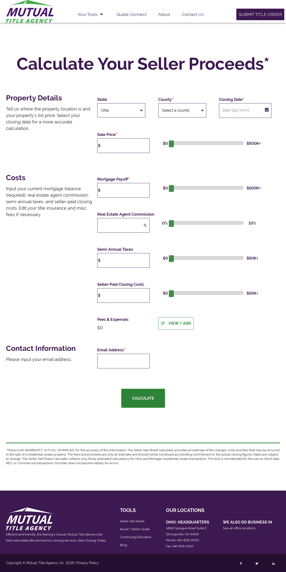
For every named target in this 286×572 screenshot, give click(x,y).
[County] (182, 110)
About (164, 14)
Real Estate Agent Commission (125, 214)
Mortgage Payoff (113, 179)
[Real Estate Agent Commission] (123, 225)
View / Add (176, 323)
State (102, 99)
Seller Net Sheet (132, 521)
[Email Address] (123, 361)
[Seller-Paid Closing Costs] (123, 295)
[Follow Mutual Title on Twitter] (257, 563)
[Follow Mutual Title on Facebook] (240, 563)
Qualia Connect (131, 14)
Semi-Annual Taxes (115, 249)
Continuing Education (136, 537)
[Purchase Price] (123, 145)
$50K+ (251, 258)
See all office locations (239, 528)
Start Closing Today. (92, 540)
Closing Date (231, 99)
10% (252, 223)
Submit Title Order (260, 14)
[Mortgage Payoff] (123, 190)
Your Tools (88, 14)
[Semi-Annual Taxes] (123, 260)
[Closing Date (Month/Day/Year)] (245, 110)
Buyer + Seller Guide (135, 529)
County (165, 99)
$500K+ (251, 143)
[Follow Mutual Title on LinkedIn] (273, 563)
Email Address (111, 350)
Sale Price (107, 134)
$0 (165, 143)
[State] (121, 110)
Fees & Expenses (112, 319)
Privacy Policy (88, 563)
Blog (123, 545)
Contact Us (193, 14)
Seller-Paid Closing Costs (120, 284)
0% (165, 223)
